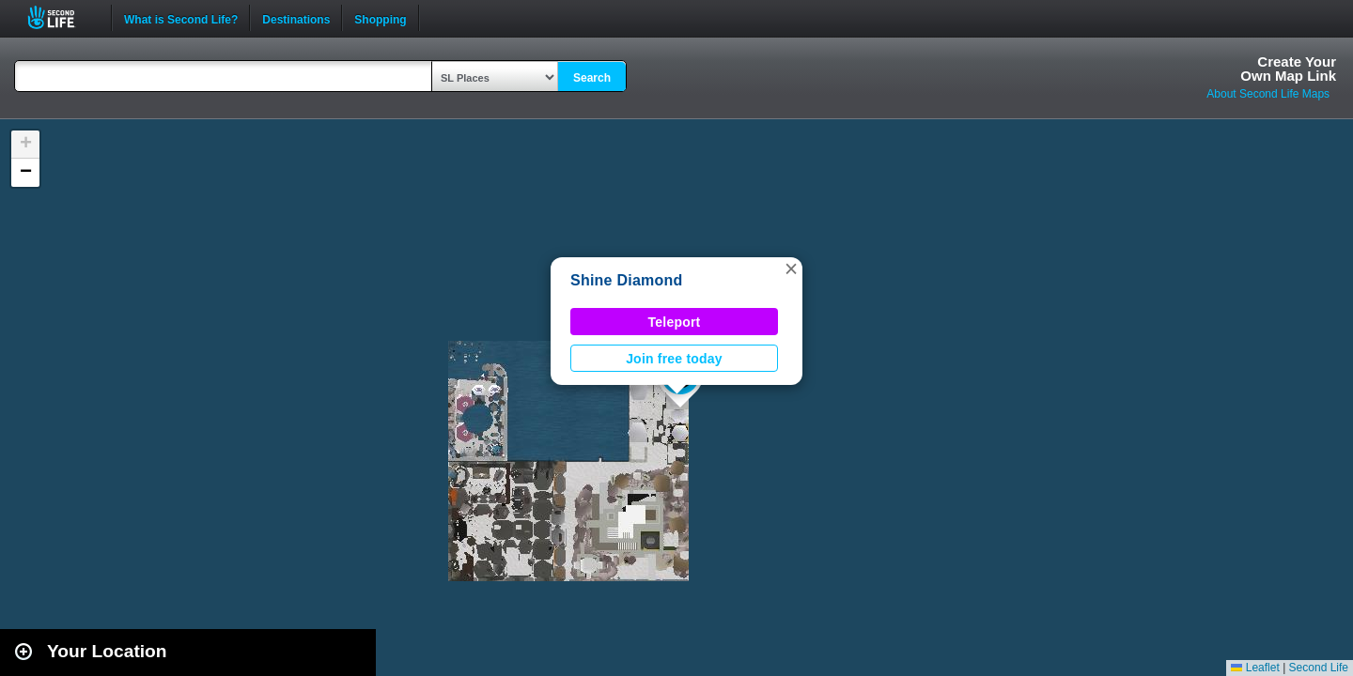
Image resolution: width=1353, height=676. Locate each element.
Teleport (674, 322)
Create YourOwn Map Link (1288, 69)
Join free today (674, 358)
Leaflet (1255, 667)
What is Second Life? (181, 18)
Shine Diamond (626, 280)
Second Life (61, 17)
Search (592, 77)
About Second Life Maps (1268, 93)
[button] (791, 268)
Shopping (380, 18)
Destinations (296, 18)
